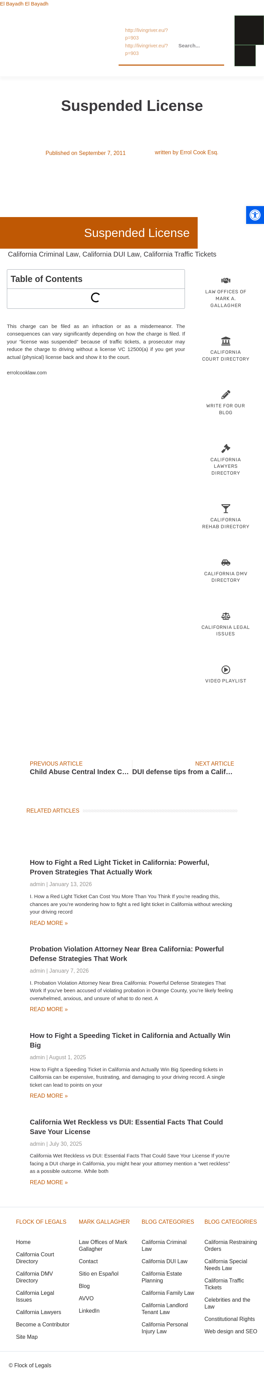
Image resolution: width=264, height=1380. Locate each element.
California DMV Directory (34, 1277)
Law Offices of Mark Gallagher (103, 1245)
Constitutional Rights (230, 1319)
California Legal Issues (35, 1296)
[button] (255, 215)
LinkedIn (89, 1311)
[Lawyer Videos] (225, 669)
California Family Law (168, 1293)
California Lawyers (38, 1312)
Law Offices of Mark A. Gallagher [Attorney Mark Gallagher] (225, 298)
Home (23, 1242)
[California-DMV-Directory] (225, 562)
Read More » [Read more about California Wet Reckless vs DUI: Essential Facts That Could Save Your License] (49, 1182)
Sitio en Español (99, 1274)
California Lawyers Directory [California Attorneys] (225, 466)
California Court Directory (35, 1258)
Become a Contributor (42, 1324)
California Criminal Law (43, 254)
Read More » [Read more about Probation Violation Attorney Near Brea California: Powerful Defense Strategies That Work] (49, 1009)
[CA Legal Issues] (225, 616)
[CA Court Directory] (225, 341)
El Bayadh (11, 4)
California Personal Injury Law (165, 1328)
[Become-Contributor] (225, 394)
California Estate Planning (162, 1277)
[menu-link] (249, 30)
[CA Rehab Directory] (225, 508)
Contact (88, 1261)
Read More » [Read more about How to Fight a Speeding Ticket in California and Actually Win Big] (49, 1096)
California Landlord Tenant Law (165, 1308)
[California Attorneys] (225, 448)
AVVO (86, 1298)
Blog (84, 1286)
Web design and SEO (231, 1331)
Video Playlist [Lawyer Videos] (225, 681)
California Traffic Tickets (180, 254)
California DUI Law (111, 254)
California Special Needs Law (226, 1264)
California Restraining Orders (231, 1245)
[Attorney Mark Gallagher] (225, 280)
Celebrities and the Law (227, 1303)
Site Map (26, 1337)
